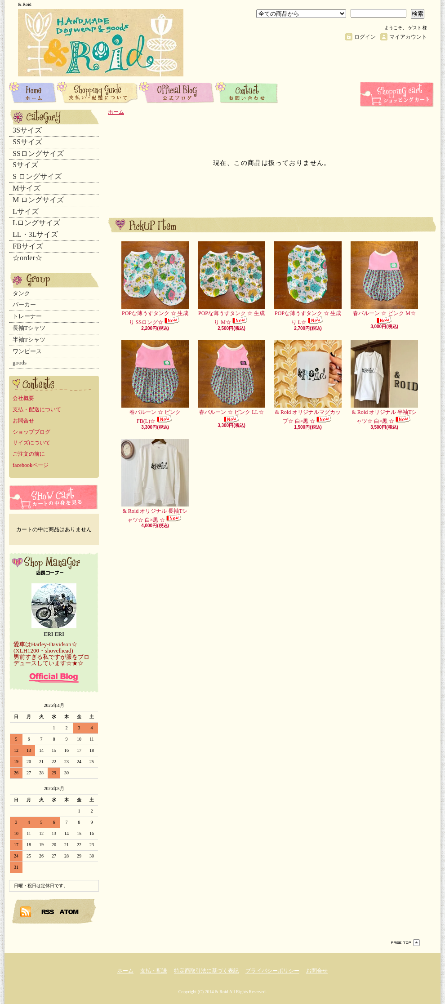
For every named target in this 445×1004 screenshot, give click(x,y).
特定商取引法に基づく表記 (206, 971)
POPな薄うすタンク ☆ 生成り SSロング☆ (155, 283)
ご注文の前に (29, 454)
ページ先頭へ (405, 942)
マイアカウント (408, 37)
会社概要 (23, 398)
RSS (48, 911)
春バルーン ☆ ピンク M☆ (384, 282)
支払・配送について (98, 92)
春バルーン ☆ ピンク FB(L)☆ (155, 382)
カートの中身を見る (54, 497)
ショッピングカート (398, 94)
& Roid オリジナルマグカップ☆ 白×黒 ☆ (308, 382)
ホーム (33, 92)
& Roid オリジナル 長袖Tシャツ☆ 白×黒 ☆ (155, 481)
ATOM (69, 911)
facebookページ (31, 465)
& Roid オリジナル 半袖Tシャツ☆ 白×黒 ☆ (384, 382)
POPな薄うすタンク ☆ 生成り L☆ (308, 283)
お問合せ (247, 92)
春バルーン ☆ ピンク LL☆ (231, 381)
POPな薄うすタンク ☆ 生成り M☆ (231, 283)
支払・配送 (153, 971)
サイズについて (31, 443)
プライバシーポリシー (272, 971)
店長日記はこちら (54, 677)
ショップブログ (177, 92)
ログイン (365, 37)
